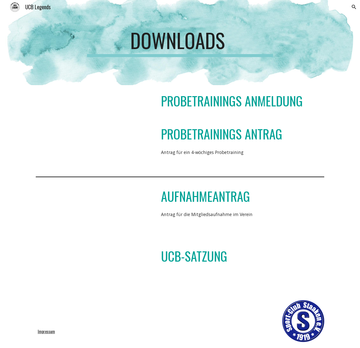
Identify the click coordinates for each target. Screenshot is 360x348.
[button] (354, 7)
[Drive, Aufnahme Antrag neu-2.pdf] (94, 209)
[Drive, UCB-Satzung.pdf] (94, 266)
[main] (180, 42)
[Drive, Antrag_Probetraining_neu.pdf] (94, 145)
